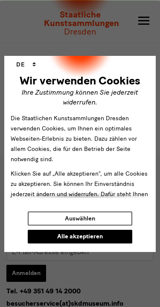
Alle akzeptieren (80, 236)
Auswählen (80, 218)
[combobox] (26, 65)
